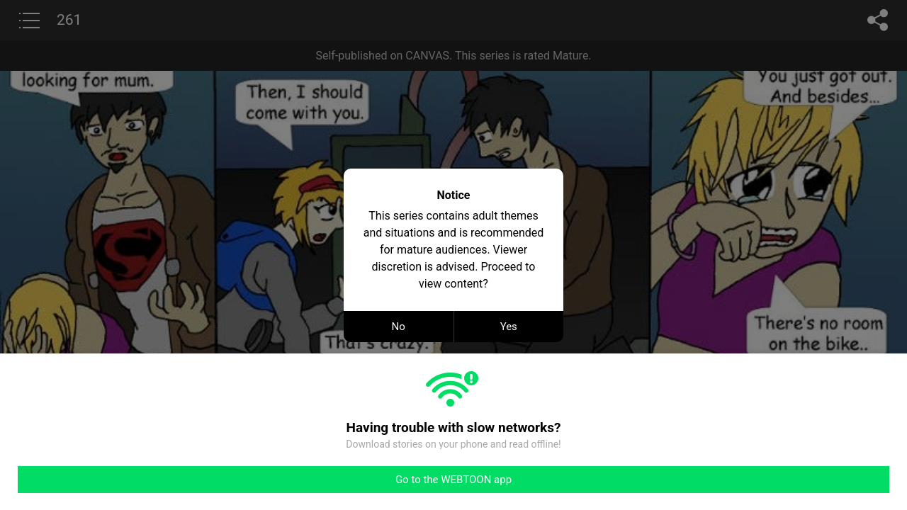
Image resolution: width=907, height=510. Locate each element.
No (398, 326)
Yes (508, 326)
